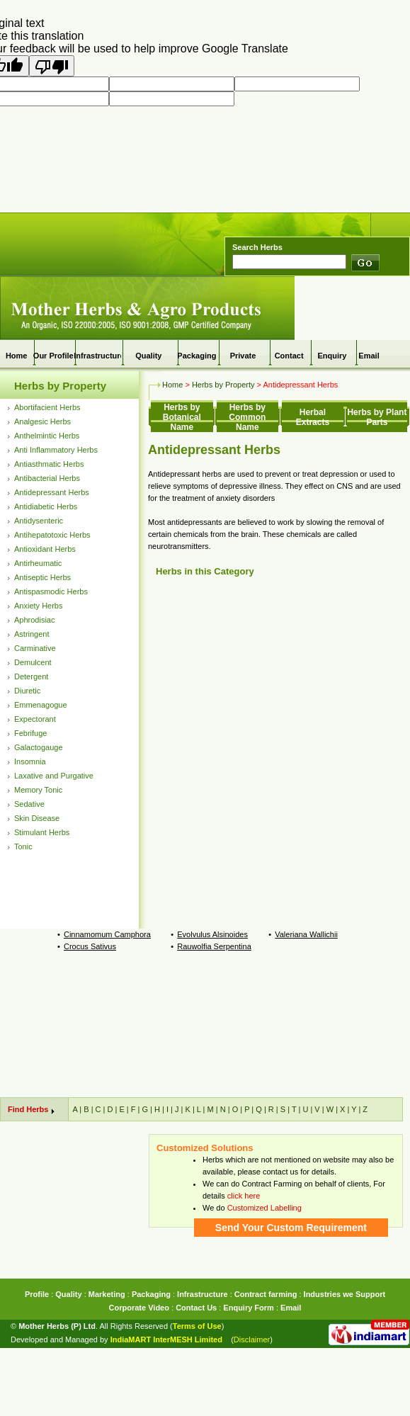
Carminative (35, 648)
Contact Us (196, 1307)
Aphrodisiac (34, 620)
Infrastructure (99, 355)
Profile (37, 1294)
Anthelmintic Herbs (46, 435)
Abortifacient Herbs (47, 407)
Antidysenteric (38, 520)
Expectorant (35, 719)
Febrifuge (30, 733)
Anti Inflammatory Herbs (56, 450)
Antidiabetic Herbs (45, 506)
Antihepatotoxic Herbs (52, 535)
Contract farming (265, 1294)
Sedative (29, 804)
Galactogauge (38, 747)
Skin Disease (36, 818)
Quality (68, 1294)
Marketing (107, 1294)
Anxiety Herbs (38, 605)
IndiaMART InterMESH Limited (166, 1339)
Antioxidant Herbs (45, 549)
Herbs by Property (60, 386)
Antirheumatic (38, 563)
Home (17, 355)
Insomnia (30, 761)
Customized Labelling (264, 1207)
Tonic (23, 846)
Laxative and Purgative (53, 775)
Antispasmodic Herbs (51, 591)
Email (368, 355)
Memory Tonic (38, 790)
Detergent (31, 676)
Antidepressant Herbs (51, 492)
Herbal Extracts (312, 417)
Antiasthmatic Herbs (49, 464)
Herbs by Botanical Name (182, 417)
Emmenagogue (40, 705)
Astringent (32, 634)
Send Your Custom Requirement (291, 1227)
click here (243, 1195)
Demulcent (33, 662)
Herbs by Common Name (247, 417)
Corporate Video (139, 1307)
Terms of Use (197, 1326)
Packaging (196, 355)
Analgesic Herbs (42, 421)
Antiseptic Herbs (42, 577)
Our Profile (53, 355)
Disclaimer (252, 1339)
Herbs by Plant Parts (376, 417)
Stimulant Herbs (41, 832)
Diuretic (27, 690)
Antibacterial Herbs (47, 478)
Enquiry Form (248, 1307)
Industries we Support (345, 1294)
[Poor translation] (51, 66)
